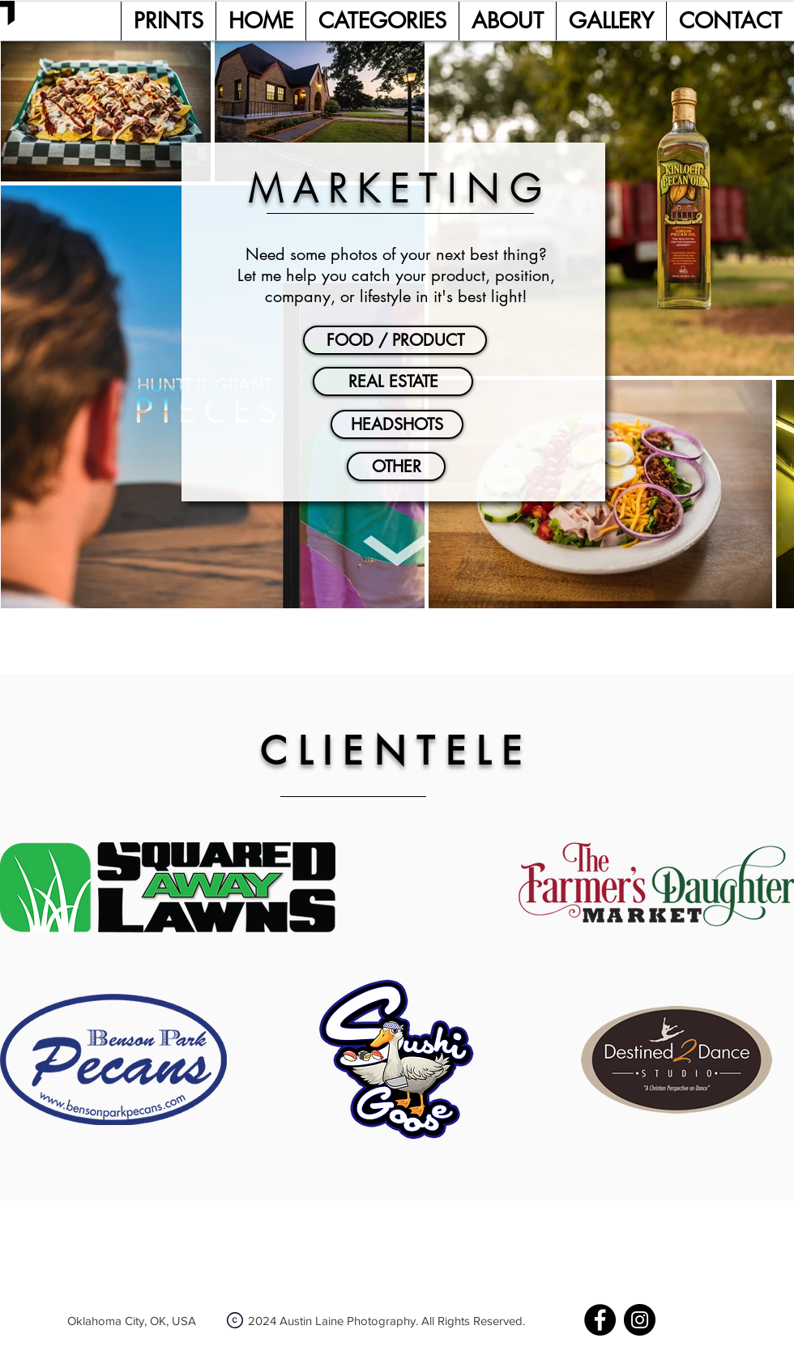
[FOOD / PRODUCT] (395, 340)
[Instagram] (639, 1320)
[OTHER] (396, 466)
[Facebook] (600, 1320)
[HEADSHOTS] (397, 424)
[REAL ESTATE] (393, 381)
